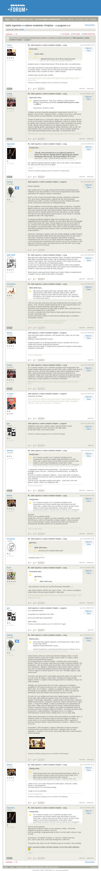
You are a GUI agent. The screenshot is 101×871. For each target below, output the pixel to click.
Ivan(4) (9, 94)
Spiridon (10, 451)
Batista (9, 333)
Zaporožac (11, 144)
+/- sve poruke (65, 34)
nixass (9, 45)
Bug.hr (7, 19)
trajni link (82, 88)
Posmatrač (11, 539)
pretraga (93, 19)
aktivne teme (61, 19)
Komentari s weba (26, 19)
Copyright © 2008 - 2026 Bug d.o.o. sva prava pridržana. (50, 870)
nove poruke (79, 19)
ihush (9, 568)
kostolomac (11, 284)
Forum (14, 19)
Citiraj (89, 50)
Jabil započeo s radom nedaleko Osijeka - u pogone (47, 182)
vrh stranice (94, 867)
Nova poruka (89, 25)
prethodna (9, 34)
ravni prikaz (76, 34)
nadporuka (90, 88)
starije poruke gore (89, 34)
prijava (45, 19)
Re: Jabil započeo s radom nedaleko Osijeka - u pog (47, 45)
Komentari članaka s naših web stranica (44, 867)
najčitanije (70, 19)
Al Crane (10, 394)
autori (87, 19)
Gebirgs (10, 182)
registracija (52, 19)
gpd (8, 423)
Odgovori (88, 48)
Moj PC (9, 88)
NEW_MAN (11, 255)
